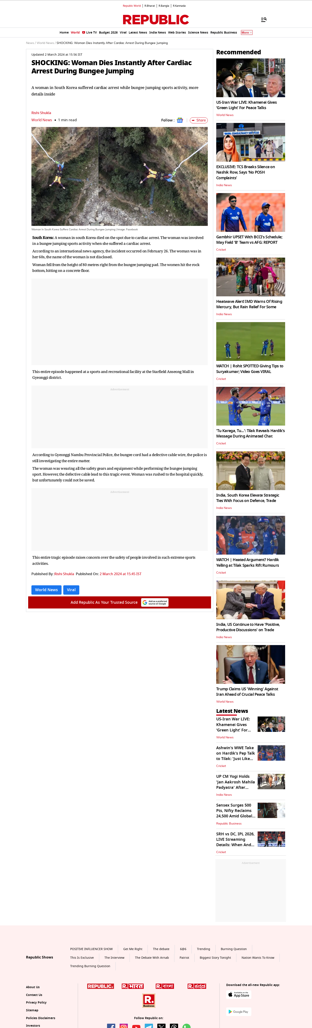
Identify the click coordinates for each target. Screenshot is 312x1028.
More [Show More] (247, 33)
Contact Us (34, 995)
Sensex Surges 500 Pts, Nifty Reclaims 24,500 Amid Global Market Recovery (234, 813)
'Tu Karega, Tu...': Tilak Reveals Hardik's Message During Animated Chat (250, 433)
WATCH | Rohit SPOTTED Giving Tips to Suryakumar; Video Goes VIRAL (249, 368)
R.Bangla (164, 6)
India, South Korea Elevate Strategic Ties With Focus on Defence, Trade (247, 498)
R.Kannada (179, 6)
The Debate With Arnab (152, 957)
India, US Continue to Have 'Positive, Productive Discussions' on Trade (248, 627)
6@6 (183, 949)
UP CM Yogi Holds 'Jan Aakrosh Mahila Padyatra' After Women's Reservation (235, 787)
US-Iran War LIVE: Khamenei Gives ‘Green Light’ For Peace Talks (246, 105)
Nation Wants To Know (258, 957)
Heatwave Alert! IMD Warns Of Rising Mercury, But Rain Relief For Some (249, 304)
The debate (161, 949)
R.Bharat (150, 6)
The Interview (114, 957)
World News (41, 120)
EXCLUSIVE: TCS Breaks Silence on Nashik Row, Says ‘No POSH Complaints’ (245, 172)
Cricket (221, 249)
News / (31, 43)
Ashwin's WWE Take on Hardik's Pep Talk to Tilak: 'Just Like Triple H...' (235, 756)
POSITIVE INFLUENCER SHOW (91, 949)
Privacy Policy (36, 1002)
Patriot (184, 957)
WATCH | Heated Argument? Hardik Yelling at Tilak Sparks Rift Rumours (247, 562)
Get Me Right (132, 949)
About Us (33, 987)
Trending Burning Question (90, 966)
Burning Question (234, 949)
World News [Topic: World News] (46, 590)
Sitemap (32, 1010)
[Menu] (262, 19)
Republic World (132, 6)
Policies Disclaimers (40, 1018)
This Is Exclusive (82, 957)
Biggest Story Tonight (215, 957)
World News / (46, 43)
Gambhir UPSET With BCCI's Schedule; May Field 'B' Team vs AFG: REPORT (249, 239)
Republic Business (229, 823)
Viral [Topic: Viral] (71, 590)
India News (224, 185)
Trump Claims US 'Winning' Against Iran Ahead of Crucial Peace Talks (247, 691)
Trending (203, 949)
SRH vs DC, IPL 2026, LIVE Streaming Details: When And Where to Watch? (235, 842)
